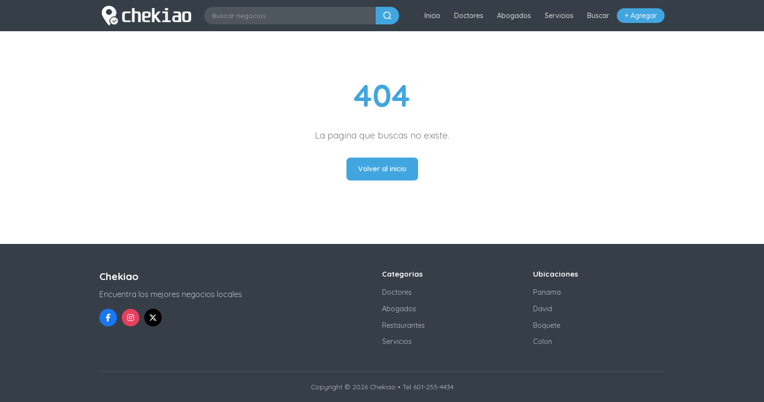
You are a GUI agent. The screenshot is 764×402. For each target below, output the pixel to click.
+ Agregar (641, 15)
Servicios (559, 15)
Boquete (546, 325)
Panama (547, 292)
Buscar (598, 15)
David (542, 308)
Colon (542, 341)
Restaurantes (403, 325)
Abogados (514, 15)
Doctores (468, 15)
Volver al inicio (382, 168)
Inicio (432, 15)
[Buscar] (387, 15)
